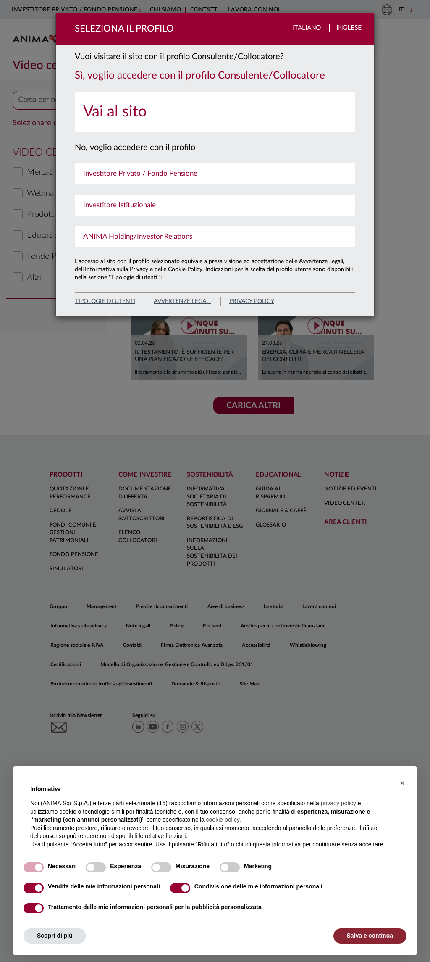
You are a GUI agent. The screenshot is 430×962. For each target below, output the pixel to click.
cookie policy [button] (222, 819)
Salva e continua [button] (370, 935)
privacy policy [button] (338, 803)
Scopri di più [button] (55, 935)
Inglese (349, 28)
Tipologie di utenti (105, 301)
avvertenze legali (182, 301)
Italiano (307, 28)
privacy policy (251, 301)
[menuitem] (215, 112)
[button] (402, 783)
